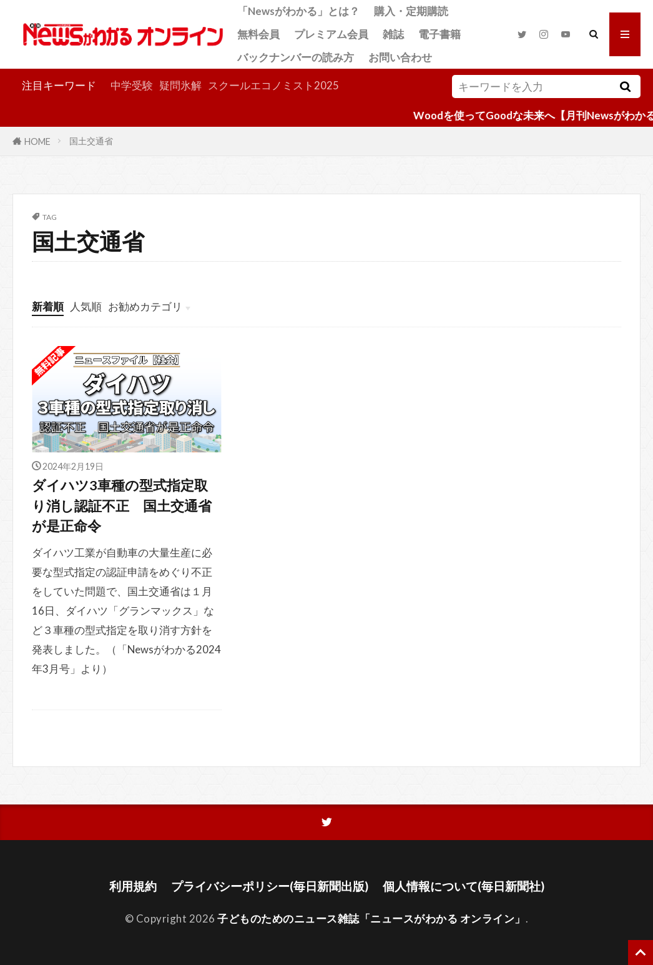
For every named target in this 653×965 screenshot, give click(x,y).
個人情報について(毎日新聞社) (463, 886)
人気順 (86, 306)
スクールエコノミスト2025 (273, 85)
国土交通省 (91, 141)
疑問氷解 (180, 85)
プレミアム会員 (331, 34)
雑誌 (393, 34)
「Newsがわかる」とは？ (298, 10)
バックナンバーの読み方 (295, 57)
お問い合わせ (400, 57)
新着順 (48, 306)
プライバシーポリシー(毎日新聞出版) (269, 886)
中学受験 (131, 85)
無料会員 (258, 34)
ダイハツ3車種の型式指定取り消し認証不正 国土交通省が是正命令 (122, 505)
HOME (37, 141)
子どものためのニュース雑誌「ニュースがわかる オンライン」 (371, 918)
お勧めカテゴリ (145, 306)
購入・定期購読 (411, 10)
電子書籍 (439, 34)
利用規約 (133, 886)
